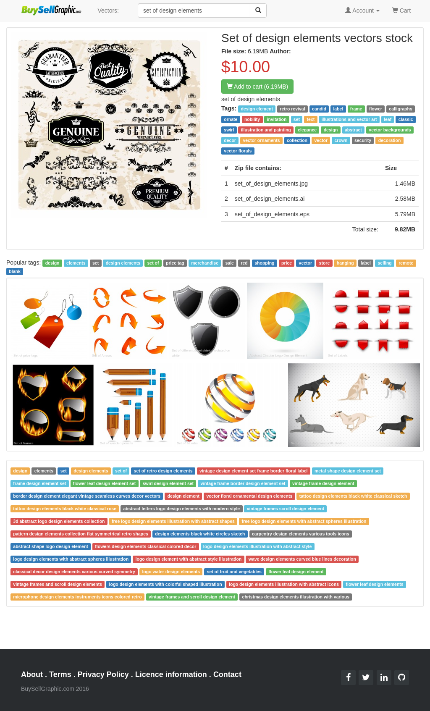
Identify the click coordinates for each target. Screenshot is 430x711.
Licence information (171, 674)
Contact (227, 674)
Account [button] (362, 10)
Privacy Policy (103, 674)
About (32, 674)
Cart (401, 10)
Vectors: (108, 10)
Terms (60, 674)
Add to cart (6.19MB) (257, 86)
